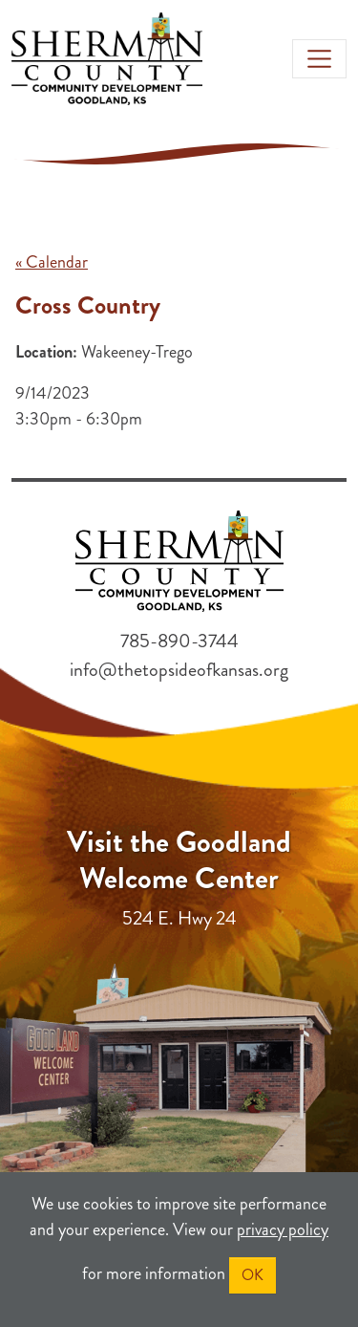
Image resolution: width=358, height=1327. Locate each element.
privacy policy (282, 1229)
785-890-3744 (179, 641)
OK (252, 1275)
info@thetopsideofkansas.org (179, 670)
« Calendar (51, 262)
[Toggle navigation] (319, 58)
